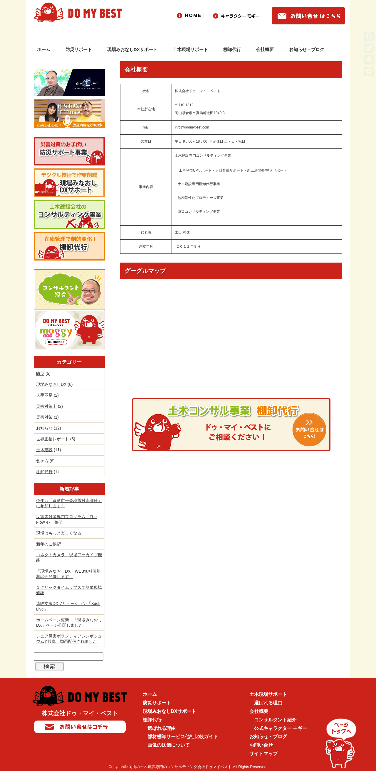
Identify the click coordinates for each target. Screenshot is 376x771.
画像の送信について (168, 745)
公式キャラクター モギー (280, 728)
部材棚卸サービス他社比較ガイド (182, 736)
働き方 (42, 461)
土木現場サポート (190, 49)
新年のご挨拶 (48, 544)
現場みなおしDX (51, 384)
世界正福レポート (52, 439)
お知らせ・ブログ (306, 49)
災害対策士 (46, 406)
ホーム (43, 49)
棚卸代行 (232, 49)
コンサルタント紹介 (275, 719)
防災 (40, 373)
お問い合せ (261, 745)
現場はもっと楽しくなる (58, 533)
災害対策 (44, 417)
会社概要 (265, 49)
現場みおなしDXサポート (132, 49)
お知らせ (44, 428)
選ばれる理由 (161, 728)
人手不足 (44, 395)
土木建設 (44, 449)
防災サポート (79, 49)
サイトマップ (263, 753)
